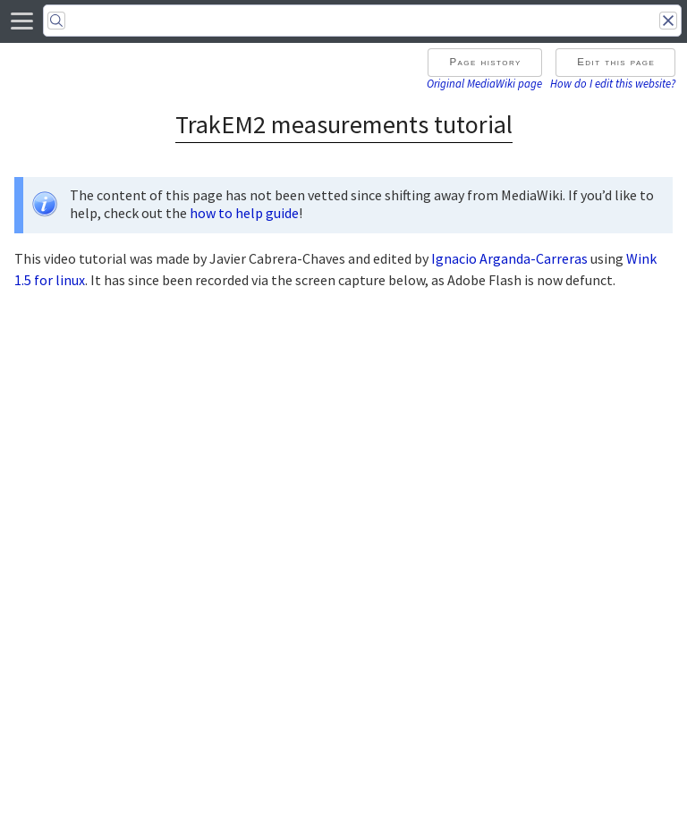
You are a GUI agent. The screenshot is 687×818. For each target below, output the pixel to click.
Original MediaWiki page (484, 83)
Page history (485, 61)
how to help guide (244, 213)
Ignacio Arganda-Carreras (509, 258)
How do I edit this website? (612, 83)
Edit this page (616, 61)
